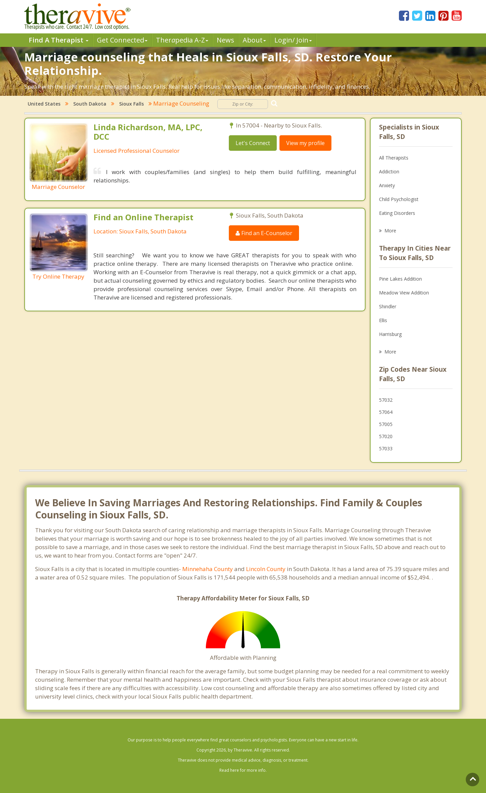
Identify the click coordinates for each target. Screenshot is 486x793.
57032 (386, 400)
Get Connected (122, 40)
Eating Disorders (397, 213)
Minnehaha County (207, 569)
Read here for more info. (243, 770)
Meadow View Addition (404, 292)
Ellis (383, 320)
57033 (386, 448)
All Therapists (393, 157)
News (225, 40)
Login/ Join (293, 40)
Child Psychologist (398, 199)
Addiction (389, 171)
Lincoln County (266, 569)
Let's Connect (253, 143)
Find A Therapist (58, 40)
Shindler (387, 306)
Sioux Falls (131, 104)
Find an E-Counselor (264, 233)
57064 (386, 412)
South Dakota (89, 104)
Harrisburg (390, 334)
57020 (386, 436)
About (254, 40)
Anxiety (387, 185)
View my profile (305, 143)
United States (44, 104)
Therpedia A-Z (182, 40)
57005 (386, 424)
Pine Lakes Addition (400, 279)
